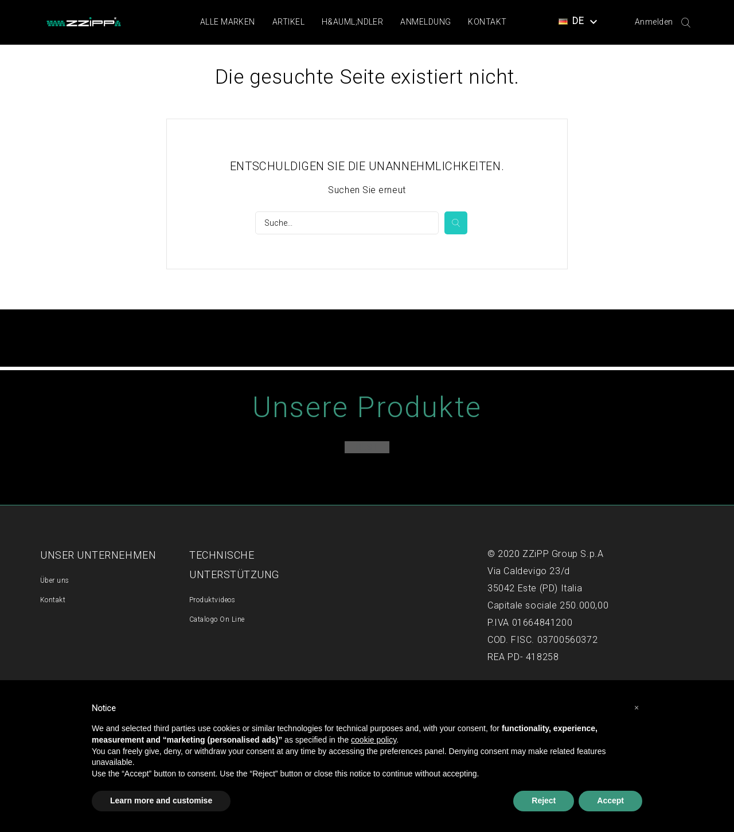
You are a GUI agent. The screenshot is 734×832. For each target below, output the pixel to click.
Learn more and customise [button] (161, 800)
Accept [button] (610, 800)
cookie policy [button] (373, 739)
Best (367, 447)
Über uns (54, 580)
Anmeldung (425, 21)
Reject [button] (544, 800)
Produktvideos (212, 600)
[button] (636, 707)
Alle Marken (227, 21)
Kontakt (487, 21)
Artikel (288, 21)
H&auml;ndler (352, 21)
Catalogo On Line (217, 619)
